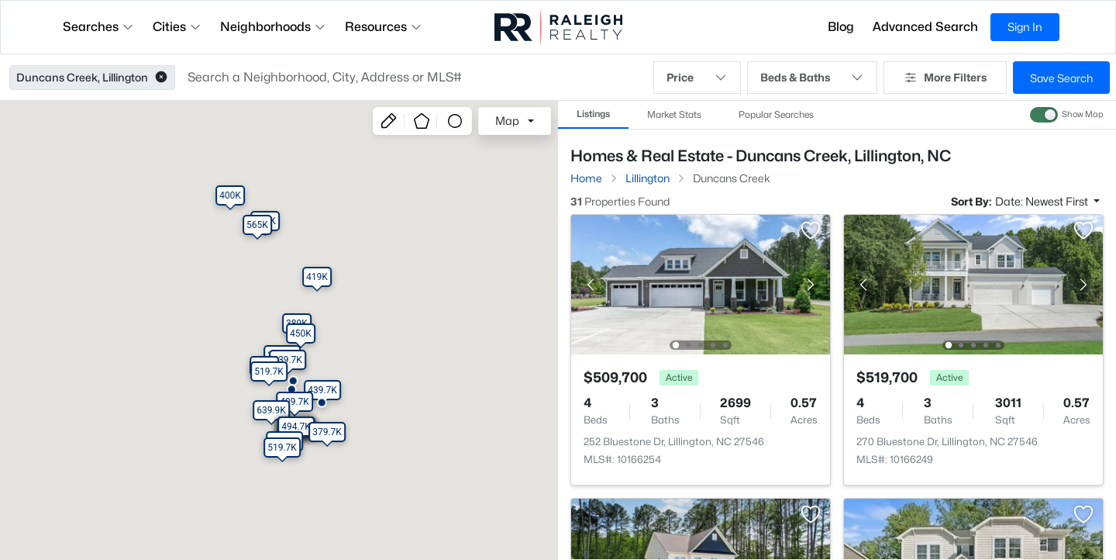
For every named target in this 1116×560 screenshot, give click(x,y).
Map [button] (507, 120)
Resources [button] (383, 26)
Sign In (1025, 26)
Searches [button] (98, 26)
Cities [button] (177, 26)
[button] (161, 77)
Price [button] (697, 78)
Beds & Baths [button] (812, 78)
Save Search (1061, 78)
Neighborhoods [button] (273, 26)
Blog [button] (841, 26)
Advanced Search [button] (925, 26)
